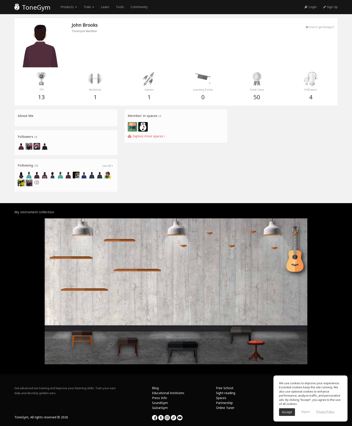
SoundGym (160, 403)
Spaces (221, 398)
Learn (105, 7)
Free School (224, 388)
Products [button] (69, 7)
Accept (287, 412)
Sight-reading (225, 393)
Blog (155, 388)
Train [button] (89, 7)
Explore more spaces (146, 136)
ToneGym (32, 7)
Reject (305, 412)
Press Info (159, 398)
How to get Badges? (320, 27)
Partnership (224, 403)
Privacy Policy (325, 412)
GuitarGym (160, 408)
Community (139, 7)
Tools (120, 7)
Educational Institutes (168, 393)
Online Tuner (225, 408)
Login (310, 7)
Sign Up (330, 7)
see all (107, 166)
